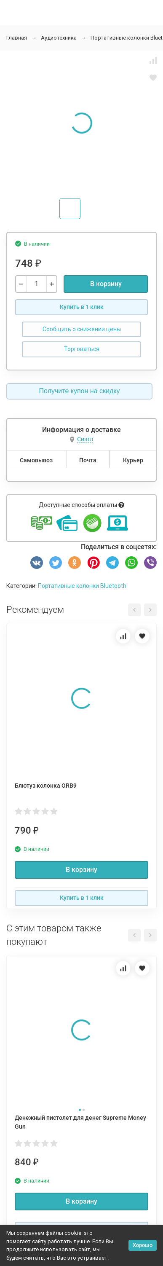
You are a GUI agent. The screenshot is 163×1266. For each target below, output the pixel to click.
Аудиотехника (59, 38)
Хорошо (142, 1245)
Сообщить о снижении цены (82, 329)
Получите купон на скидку (79, 390)
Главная (16, 38)
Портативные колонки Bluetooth (82, 585)
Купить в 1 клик (82, 306)
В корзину (106, 284)
